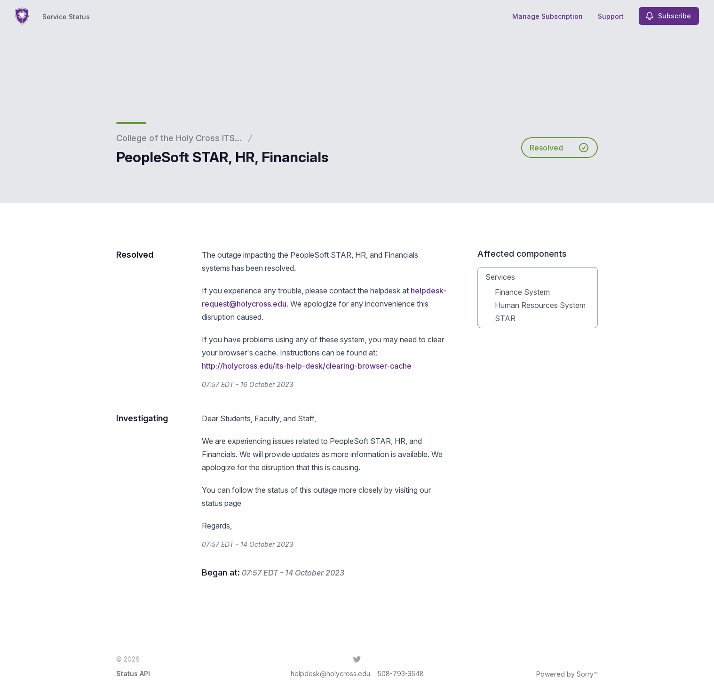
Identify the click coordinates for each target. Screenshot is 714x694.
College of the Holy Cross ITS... (179, 138)
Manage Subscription (547, 16)
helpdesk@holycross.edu (330, 674)
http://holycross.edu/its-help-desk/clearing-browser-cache (307, 366)
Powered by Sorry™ (567, 674)
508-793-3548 (401, 674)
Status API (133, 674)
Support (611, 16)
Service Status (66, 17)
